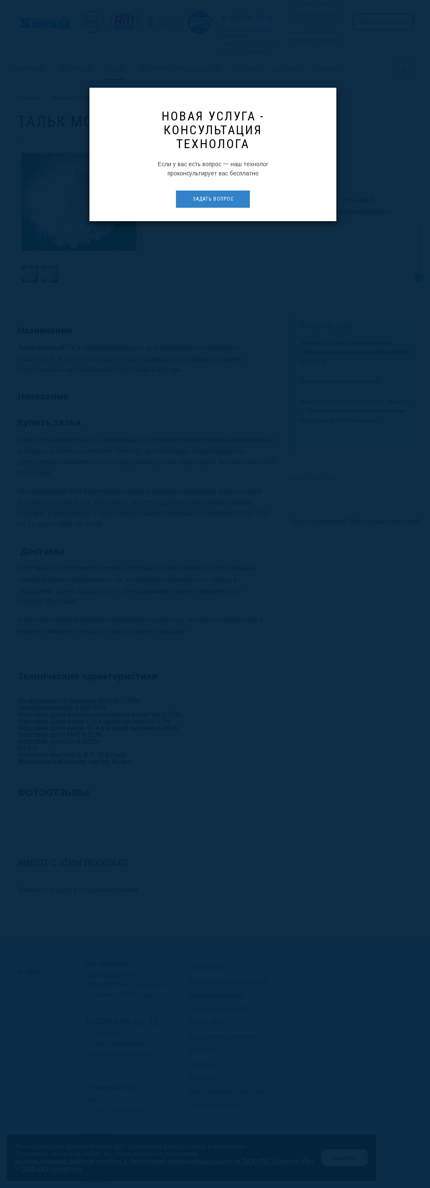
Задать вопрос (213, 199)
